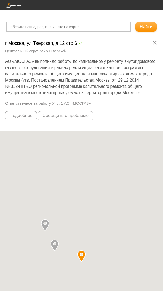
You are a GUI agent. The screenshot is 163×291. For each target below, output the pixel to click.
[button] (54, 245)
